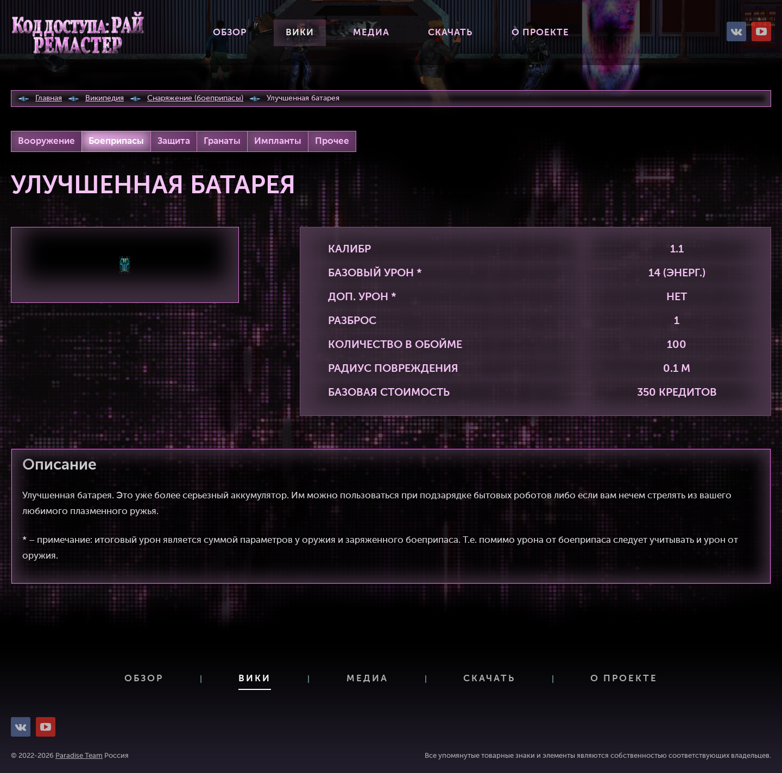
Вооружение (46, 141)
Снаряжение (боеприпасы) (195, 98)
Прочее (332, 141)
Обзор (230, 32)
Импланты (277, 141)
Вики (300, 32)
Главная (48, 98)
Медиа (371, 32)
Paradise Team (79, 755)
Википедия (104, 98)
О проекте (540, 32)
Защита (173, 141)
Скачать (450, 32)
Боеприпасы (116, 141)
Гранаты (222, 141)
